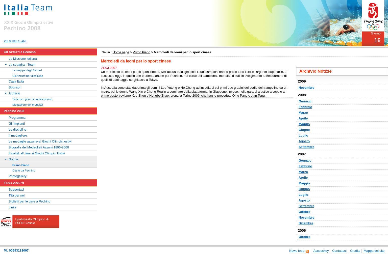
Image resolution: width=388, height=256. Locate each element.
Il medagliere (18, 135)
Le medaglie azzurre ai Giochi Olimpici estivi (40, 141)
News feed (296, 251)
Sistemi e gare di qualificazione (32, 99)
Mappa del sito (374, 251)
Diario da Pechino (23, 170)
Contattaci (339, 251)
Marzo (303, 112)
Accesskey (321, 251)
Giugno (304, 130)
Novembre (306, 87)
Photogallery (17, 176)
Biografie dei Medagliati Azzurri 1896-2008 (39, 147)
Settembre (306, 147)
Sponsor (15, 87)
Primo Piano (141, 52)
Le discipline (17, 129)
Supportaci (16, 189)
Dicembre (306, 223)
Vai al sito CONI (15, 41)
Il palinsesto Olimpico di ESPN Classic (31, 221)
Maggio (304, 124)
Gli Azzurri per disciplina (27, 75)
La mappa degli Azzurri (27, 70)
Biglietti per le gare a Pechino (29, 201)
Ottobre (304, 212)
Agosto (304, 141)
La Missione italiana (23, 58)
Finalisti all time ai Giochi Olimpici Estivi (37, 153)
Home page (121, 52)
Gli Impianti (17, 123)
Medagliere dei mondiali (27, 104)
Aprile (303, 118)
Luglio (303, 135)
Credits (355, 251)
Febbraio (305, 107)
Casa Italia (16, 81)
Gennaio (305, 101)
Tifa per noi (16, 195)
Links (12, 207)
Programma (17, 117)
